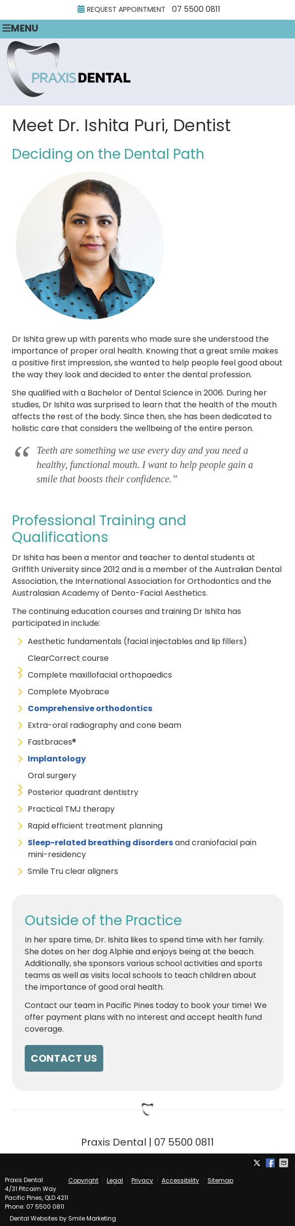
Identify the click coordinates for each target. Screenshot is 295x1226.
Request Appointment (122, 9)
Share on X (258, 1162)
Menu (20, 28)
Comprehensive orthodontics (90, 708)
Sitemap (220, 1180)
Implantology (57, 758)
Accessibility (180, 1180)
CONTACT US (64, 1058)
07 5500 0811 (196, 9)
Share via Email (284, 1162)
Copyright (83, 1180)
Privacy (142, 1180)
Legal (115, 1180)
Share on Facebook (271, 1162)
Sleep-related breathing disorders (100, 842)
